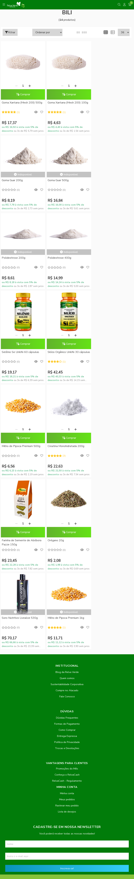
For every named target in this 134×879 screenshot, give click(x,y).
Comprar (22, 94)
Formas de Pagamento (67, 552)
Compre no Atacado (67, 518)
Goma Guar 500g (12, 180)
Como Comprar (67, 558)
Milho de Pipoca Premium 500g (109, 274)
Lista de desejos (67, 640)
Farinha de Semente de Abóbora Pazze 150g (65, 371)
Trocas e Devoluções (67, 576)
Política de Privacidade (67, 570)
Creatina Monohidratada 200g (20, 369)
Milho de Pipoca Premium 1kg (64, 446)
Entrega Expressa (67, 564)
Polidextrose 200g (57, 180)
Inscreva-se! (67, 696)
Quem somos (67, 506)
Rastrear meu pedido (67, 633)
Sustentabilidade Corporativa (67, 512)
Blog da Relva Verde (67, 500)
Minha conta (67, 621)
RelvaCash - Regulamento (67, 609)
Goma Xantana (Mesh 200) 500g (22, 103)
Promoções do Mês (67, 597)
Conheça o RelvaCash (67, 603)
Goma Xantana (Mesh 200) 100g (66, 103)
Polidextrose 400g (101, 180)
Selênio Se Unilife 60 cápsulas (20, 274)
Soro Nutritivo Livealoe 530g (20, 446)
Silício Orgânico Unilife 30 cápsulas (61, 276)
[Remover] (15, 85)
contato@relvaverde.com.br (32, 783)
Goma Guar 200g (100, 86)
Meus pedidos (67, 627)
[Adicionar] (28, 85)
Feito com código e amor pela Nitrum (67, 851)
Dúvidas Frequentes (67, 546)
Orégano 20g (98, 369)
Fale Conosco (67, 524)
